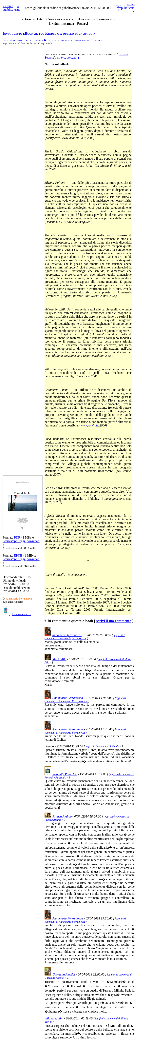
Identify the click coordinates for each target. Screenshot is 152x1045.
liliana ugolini (54, 1018)
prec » (118, 7)
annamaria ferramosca (67, 635)
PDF (17, 537)
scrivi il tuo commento (113, 621)
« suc (18, 7)
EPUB (18, 555)
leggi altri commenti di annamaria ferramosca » (85, 637)
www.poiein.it (89, 425)
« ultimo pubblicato (9, 7)
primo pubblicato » (128, 8)
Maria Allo (59, 659)
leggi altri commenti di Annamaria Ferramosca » (85, 700)
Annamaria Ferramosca (67, 698)
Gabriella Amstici (63, 974)
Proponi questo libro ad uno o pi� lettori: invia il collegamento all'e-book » (53, 40)
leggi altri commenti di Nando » (103, 746)
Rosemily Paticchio (64, 774)
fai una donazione (68, 57)
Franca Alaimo (62, 816)
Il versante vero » (21, 614)
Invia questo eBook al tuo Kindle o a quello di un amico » (49, 33)
